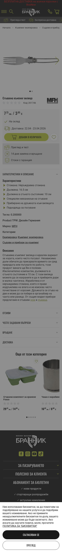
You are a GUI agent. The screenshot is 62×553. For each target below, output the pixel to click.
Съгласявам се (31, 535)
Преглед (31, 545)
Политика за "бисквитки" (20, 526)
